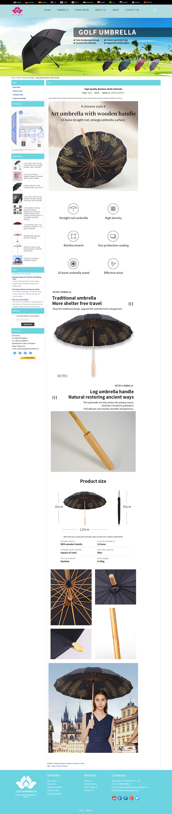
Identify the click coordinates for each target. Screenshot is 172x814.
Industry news (17, 91)
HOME (47, 10)
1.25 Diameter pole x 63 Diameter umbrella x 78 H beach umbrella (33, 227)
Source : (97, 93)
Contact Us (89, 790)
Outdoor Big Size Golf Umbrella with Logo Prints (33, 186)
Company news (18, 95)
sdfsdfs (89, 810)
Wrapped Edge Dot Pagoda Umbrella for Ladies (69, 763)
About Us (88, 781)
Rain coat (51, 784)
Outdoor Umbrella (54, 787)
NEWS (115, 10)
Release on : (106, 93)
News (18, 78)
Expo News (16, 87)
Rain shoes (52, 781)
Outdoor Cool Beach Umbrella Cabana (31, 259)
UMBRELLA (63, 10)
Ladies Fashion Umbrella (59, 766)
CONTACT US (132, 10)
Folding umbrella (54, 794)
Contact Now (28, 357)
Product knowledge (28, 78)
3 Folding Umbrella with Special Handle (26, 290)
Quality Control (90, 784)
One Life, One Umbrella (21, 301)
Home (13, 78)
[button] (84, 74)
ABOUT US (100, 10)
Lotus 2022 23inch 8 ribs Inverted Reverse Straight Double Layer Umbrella (33, 165)
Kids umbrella (53, 790)
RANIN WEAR (82, 10)
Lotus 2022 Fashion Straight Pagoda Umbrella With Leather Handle (33, 176)
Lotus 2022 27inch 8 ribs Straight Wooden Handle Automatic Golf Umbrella (33, 199)
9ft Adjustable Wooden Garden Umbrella (32, 237)
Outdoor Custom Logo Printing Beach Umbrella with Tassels (33, 249)
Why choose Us (91, 787)
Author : (85, 93)
